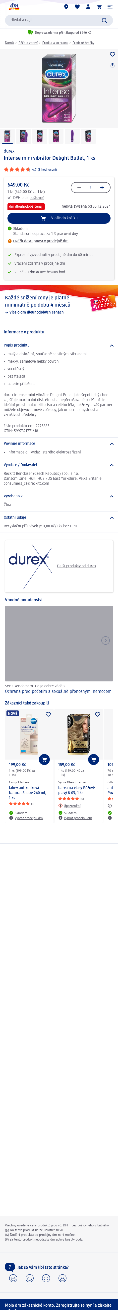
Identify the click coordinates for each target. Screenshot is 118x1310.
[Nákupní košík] (99, 7)
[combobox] (59, 20)
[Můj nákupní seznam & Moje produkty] (77, 7)
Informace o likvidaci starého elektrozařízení (44, 452)
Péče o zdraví (28, 43)
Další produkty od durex (52, 566)
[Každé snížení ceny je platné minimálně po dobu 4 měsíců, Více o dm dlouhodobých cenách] (59, 304)
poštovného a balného (93, 1225)
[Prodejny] (66, 7)
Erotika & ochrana (55, 43)
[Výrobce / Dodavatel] (59, 465)
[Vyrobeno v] (59, 496)
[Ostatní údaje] (59, 517)
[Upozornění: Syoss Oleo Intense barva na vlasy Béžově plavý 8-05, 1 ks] (69, 805)
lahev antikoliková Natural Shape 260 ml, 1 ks (27, 793)
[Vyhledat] (104, 20)
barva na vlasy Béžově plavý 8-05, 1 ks (76, 790)
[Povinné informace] (59, 444)
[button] (110, 7)
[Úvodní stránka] (13, 6)
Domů (9, 43)
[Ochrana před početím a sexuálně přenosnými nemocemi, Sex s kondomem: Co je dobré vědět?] (59, 650)
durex (9, 151)
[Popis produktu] (59, 345)
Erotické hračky (83, 43)
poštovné (36, 198)
